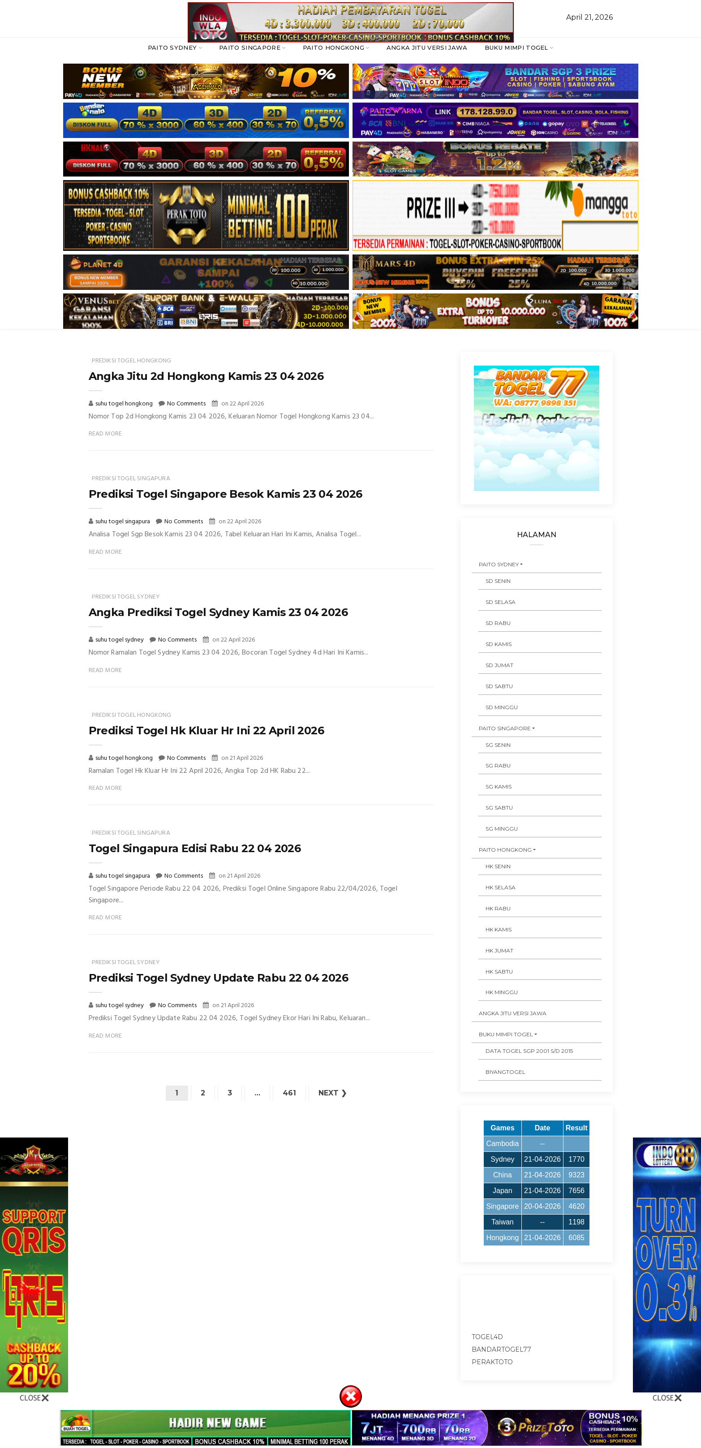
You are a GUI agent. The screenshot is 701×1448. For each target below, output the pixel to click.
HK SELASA (501, 887)
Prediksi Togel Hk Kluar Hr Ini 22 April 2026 (206, 730)
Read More (105, 434)
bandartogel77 (501, 1349)
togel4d (487, 1337)
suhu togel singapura (123, 522)
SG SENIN (498, 744)
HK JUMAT (499, 950)
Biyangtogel (505, 1072)
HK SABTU (499, 971)
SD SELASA (501, 602)
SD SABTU (499, 686)
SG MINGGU (502, 828)
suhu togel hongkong (124, 404)
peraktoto (492, 1362)
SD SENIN (498, 580)
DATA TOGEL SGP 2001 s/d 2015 (529, 1050)
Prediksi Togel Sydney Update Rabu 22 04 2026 (218, 977)
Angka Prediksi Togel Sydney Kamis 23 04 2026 (218, 612)
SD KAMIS (499, 644)
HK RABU (498, 908)
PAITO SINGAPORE (249, 47)
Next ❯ (332, 1093)
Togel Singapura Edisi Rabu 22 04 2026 (195, 848)
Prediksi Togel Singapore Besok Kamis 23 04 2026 (225, 493)
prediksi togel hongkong (132, 361)
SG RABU (498, 765)
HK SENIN (498, 866)
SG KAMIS (499, 786)
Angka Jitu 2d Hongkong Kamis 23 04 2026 (206, 376)
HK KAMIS (499, 929)
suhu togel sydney (120, 640)
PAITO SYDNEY (172, 47)
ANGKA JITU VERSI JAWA (427, 47)
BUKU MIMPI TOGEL (516, 47)
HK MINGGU (502, 992)
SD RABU (498, 623)
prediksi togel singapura (131, 479)
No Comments (186, 404)
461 (289, 1093)
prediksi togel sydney (126, 597)
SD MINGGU (502, 707)
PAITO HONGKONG (334, 47)
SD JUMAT (499, 665)
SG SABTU (499, 807)
